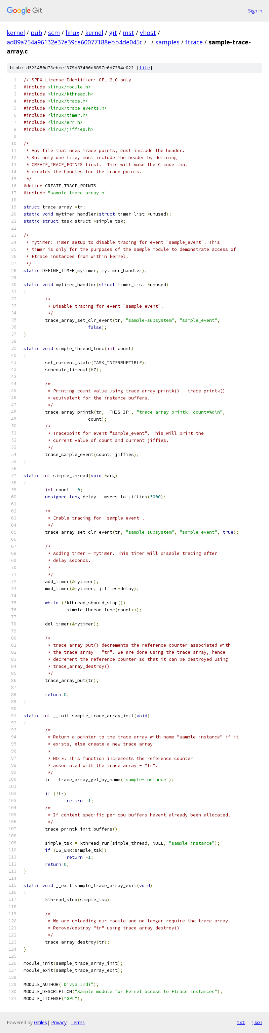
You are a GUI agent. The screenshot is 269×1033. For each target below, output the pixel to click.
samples (167, 42)
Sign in (255, 10)
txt (241, 1022)
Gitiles (40, 1022)
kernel (16, 33)
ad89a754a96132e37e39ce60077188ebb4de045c (75, 42)
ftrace (194, 42)
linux (72, 33)
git (113, 33)
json (257, 1022)
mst (128, 33)
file (144, 68)
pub (36, 33)
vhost (148, 33)
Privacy (59, 1022)
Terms (78, 1022)
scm (54, 33)
